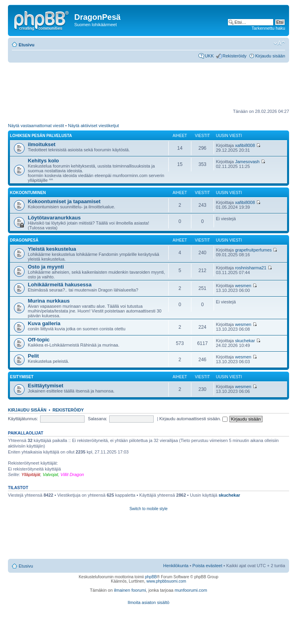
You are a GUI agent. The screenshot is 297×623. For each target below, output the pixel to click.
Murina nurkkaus (49, 301)
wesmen (243, 285)
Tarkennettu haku (268, 28)
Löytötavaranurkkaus (54, 218)
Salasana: (97, 418)
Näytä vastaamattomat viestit (36, 125)
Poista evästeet (207, 565)
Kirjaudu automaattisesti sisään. (193, 418)
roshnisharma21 (250, 267)
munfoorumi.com (191, 590)
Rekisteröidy (234, 55)
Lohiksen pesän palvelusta (41, 135)
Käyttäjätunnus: (23, 418)
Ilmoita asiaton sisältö (148, 602)
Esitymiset (21, 377)
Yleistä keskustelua (52, 249)
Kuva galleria (44, 323)
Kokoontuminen (28, 193)
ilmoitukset (42, 144)
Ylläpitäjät (30, 474)
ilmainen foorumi (130, 590)
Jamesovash (247, 161)
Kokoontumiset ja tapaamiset (64, 201)
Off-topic (39, 340)
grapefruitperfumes (253, 250)
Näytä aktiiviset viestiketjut (93, 125)
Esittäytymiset (45, 386)
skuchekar (245, 340)
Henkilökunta (176, 565)
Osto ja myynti (46, 267)
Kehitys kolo (43, 161)
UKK (209, 55)
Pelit (33, 356)
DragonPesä (24, 240)
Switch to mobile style (148, 509)
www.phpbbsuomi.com (166, 581)
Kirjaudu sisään (270, 55)
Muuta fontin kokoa (279, 43)
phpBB (151, 577)
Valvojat (50, 474)
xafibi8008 (245, 145)
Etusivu (27, 44)
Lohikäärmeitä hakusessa (60, 285)
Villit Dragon (72, 474)
